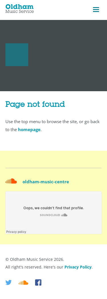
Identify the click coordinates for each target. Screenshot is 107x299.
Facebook (38, 282)
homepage (29, 129)
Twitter (8, 282)
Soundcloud (23, 282)
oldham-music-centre (46, 181)
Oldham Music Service (19, 10)
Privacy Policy (78, 267)
